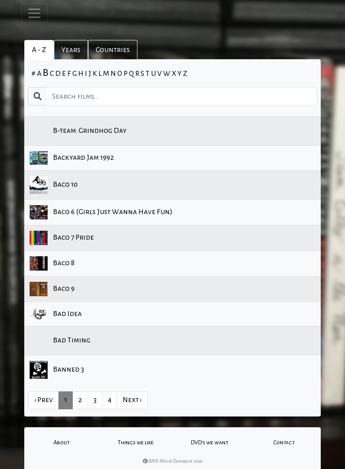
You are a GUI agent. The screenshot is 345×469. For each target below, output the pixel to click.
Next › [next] (132, 400)
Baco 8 (52, 263)
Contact (284, 442)
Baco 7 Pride (62, 238)
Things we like (136, 442)
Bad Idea (56, 313)
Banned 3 (57, 370)
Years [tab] (71, 50)
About (61, 442)
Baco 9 (52, 289)
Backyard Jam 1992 (72, 158)
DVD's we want (209, 442)
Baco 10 (54, 185)
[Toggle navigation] (34, 13)
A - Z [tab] (39, 50)
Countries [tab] (113, 50)
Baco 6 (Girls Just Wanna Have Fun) (101, 212)
